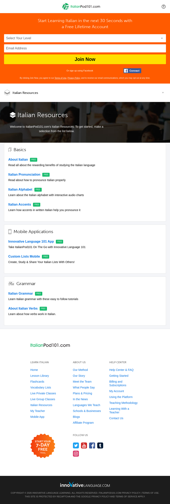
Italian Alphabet (20, 189)
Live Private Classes (43, 393)
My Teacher (37, 411)
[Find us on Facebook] (92, 445)
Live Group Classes (42, 399)
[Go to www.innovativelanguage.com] (85, 484)
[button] (163, 6)
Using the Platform (121, 397)
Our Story (79, 375)
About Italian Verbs (23, 308)
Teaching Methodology (123, 402)
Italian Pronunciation (24, 174)
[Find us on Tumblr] (100, 445)
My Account (116, 391)
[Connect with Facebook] (132, 71)
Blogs (76, 416)
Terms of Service (126, 496)
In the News (80, 399)
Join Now (85, 59)
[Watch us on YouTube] (84, 445)
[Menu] (6, 6)
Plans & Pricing (82, 393)
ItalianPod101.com (110, 493)
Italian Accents (19, 204)
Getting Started (118, 375)
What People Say (84, 387)
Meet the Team (82, 381)
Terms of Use (60, 78)
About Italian (18, 159)
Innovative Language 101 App (31, 241)
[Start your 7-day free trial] (42, 446)
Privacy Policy (74, 78)
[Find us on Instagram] (76, 453)
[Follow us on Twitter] (76, 445)
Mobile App (37, 416)
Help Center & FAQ (121, 369)
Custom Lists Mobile (24, 256)
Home (34, 369)
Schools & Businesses (87, 411)
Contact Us (116, 418)
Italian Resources (25, 93)
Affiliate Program (83, 422)
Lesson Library (39, 375)
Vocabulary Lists (40, 387)
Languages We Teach (86, 405)
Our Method (80, 369)
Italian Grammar (20, 293)
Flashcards (37, 381)
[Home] (81, 9)
